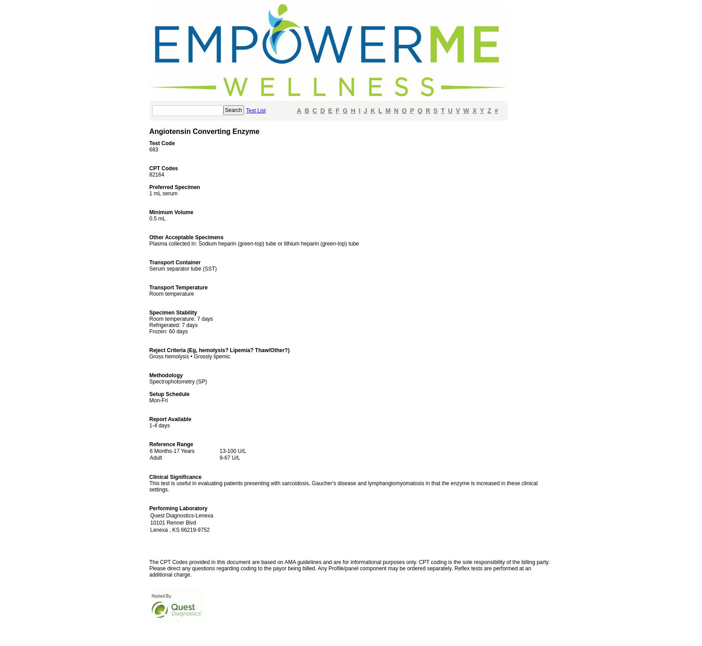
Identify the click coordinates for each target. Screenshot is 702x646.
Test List (256, 111)
